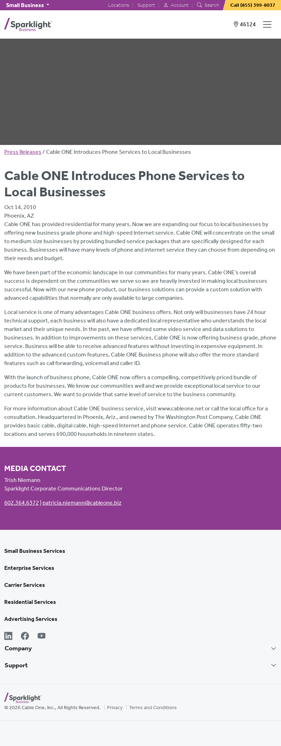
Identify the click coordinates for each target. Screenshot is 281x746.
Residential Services (30, 602)
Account (176, 5)
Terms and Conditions (153, 708)
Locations (118, 5)
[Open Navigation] (268, 24)
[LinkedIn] (8, 636)
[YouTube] (42, 636)
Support (146, 5)
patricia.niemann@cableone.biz (82, 502)
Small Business (25, 5)
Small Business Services (34, 551)
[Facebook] (25, 636)
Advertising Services (30, 619)
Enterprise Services (29, 568)
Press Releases (22, 151)
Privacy (115, 708)
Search (208, 5)
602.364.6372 (21, 502)
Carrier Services (24, 585)
